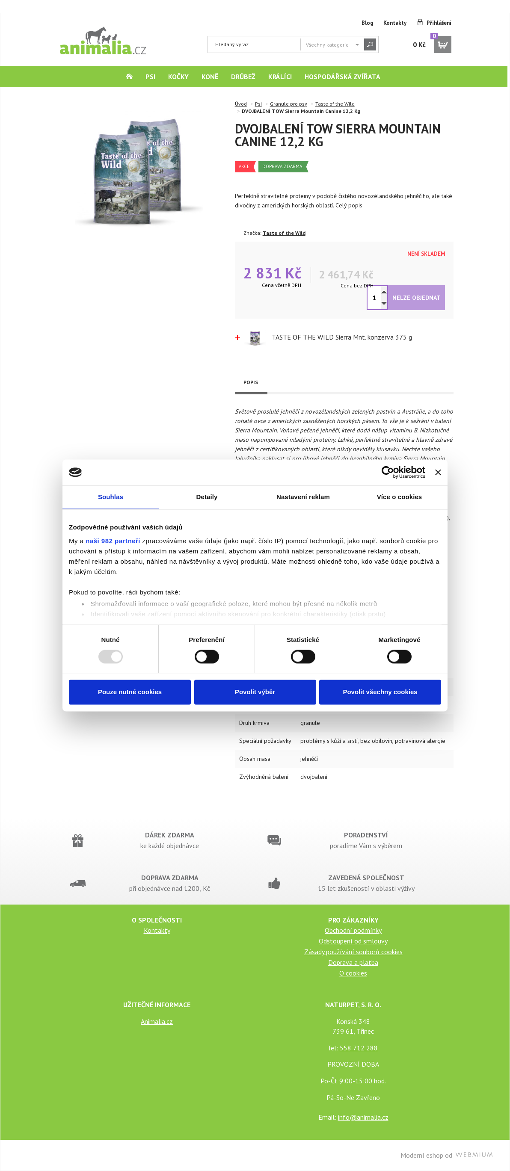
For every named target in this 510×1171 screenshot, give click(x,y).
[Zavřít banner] (438, 472)
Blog (367, 23)
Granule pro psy (288, 104)
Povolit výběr (255, 692)
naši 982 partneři (113, 540)
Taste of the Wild (335, 104)
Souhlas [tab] (110, 496)
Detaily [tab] (207, 496)
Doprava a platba (353, 962)
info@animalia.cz (363, 1117)
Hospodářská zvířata (342, 76)
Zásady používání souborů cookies (353, 951)
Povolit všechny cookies (380, 692)
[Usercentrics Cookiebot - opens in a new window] (387, 472)
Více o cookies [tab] (399, 496)
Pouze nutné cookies (130, 692)
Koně (210, 76)
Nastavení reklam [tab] (303, 496)
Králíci (280, 76)
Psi (150, 76)
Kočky (178, 76)
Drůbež (243, 76)
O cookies (353, 973)
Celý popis (348, 205)
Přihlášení (439, 23)
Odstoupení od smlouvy (353, 941)
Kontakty (394, 23)
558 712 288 (359, 1048)
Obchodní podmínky (353, 930)
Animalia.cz (157, 1021)
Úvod (241, 104)
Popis (250, 382)
